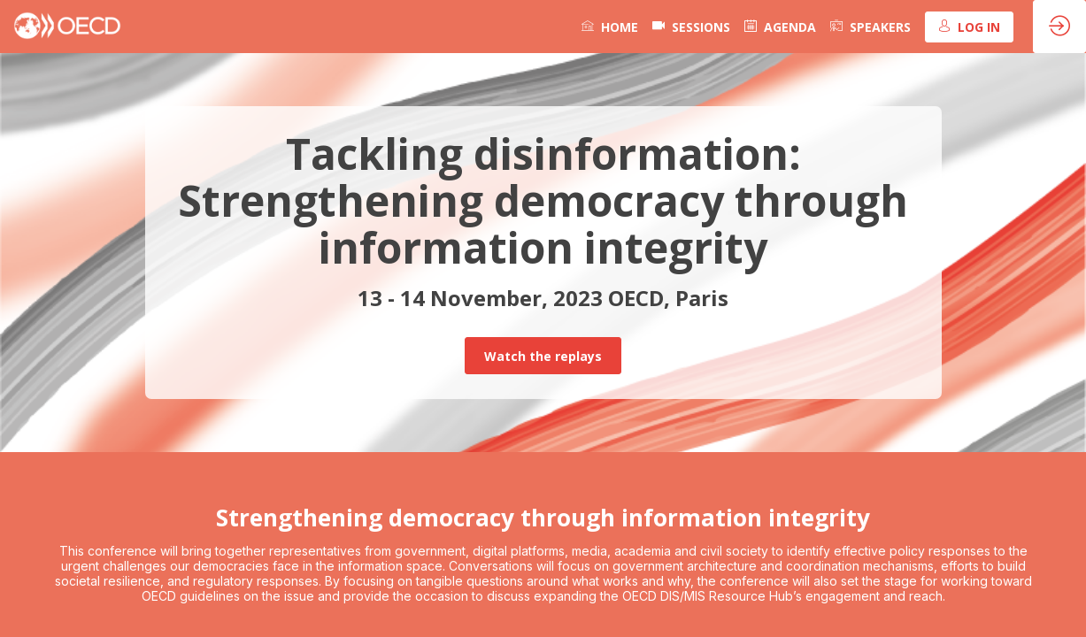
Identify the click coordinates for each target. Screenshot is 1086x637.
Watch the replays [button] (543, 356)
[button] (969, 27)
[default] (691, 26)
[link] (610, 26)
